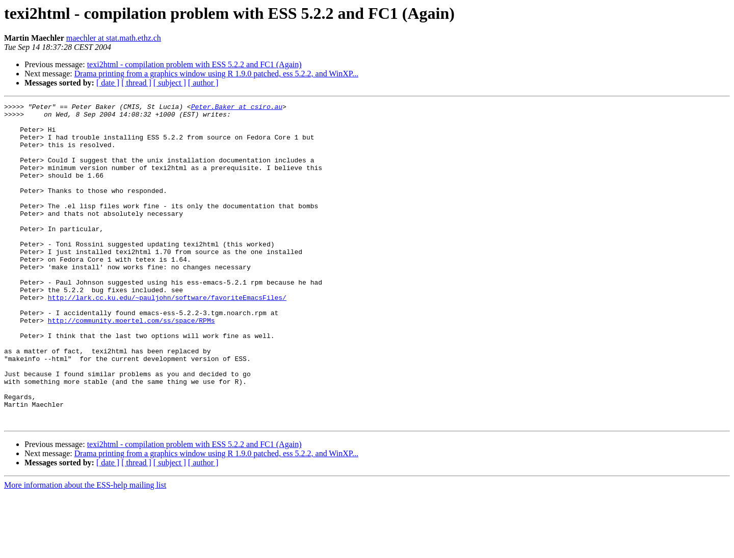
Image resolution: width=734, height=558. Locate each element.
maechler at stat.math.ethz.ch (113, 38)
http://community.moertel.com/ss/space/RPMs (131, 364)
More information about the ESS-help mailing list (85, 549)
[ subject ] (169, 82)
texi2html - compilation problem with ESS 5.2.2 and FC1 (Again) (194, 64)
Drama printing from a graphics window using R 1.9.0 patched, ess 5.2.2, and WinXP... (216, 73)
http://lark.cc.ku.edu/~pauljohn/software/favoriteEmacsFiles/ (167, 337)
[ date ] (107, 82)
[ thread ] (136, 82)
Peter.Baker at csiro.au (236, 108)
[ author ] (203, 82)
